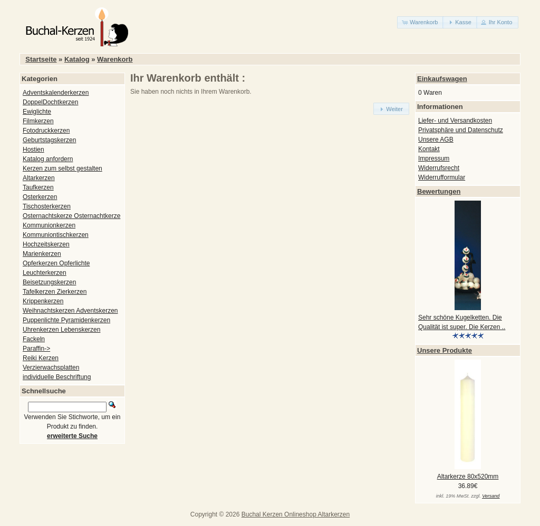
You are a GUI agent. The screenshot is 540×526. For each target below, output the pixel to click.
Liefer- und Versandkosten (455, 120)
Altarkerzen (39, 178)
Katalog (77, 59)
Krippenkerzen (43, 301)
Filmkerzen (38, 121)
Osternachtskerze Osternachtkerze (71, 216)
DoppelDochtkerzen (50, 102)
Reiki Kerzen (41, 358)
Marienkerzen (42, 253)
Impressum (433, 158)
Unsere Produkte (444, 350)
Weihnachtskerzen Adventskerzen (70, 310)
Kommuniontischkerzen (56, 235)
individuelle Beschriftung (57, 377)
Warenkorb (114, 59)
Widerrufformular (441, 177)
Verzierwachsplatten (51, 367)
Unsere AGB (436, 139)
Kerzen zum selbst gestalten (62, 168)
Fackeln (34, 339)
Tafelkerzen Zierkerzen (54, 291)
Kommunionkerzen (49, 225)
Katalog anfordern (48, 159)
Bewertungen (438, 191)
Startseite (40, 59)
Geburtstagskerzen (49, 140)
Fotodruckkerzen (46, 130)
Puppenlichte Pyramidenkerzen (66, 320)
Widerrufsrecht (438, 168)
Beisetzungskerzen (49, 282)
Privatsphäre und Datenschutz (460, 130)
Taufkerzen (38, 187)
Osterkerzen (40, 197)
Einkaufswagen (442, 79)
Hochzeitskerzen (46, 244)
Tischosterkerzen (47, 206)
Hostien (33, 149)
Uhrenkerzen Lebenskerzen (61, 329)
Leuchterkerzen (44, 272)
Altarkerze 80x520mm (468, 476)
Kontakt (429, 149)
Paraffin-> (36, 348)
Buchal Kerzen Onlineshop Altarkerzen (296, 514)
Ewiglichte (37, 111)
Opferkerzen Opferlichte (56, 263)
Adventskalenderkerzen (56, 92)
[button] (420, 22)
